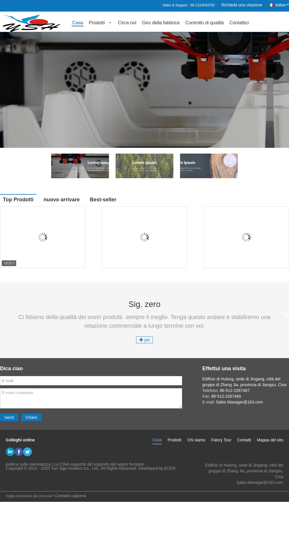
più (144, 340)
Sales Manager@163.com (259, 482)
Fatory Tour (221, 440)
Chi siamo (196, 440)
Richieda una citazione (241, 5)
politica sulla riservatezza (28, 464)
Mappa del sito (270, 440)
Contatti (244, 440)
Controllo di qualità (204, 22)
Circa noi (127, 22)
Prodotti (97, 22)
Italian (282, 5)
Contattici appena (70, 495)
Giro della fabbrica (161, 22)
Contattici (239, 22)
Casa (77, 22)
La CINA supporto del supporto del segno (91, 464)
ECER (170, 468)
